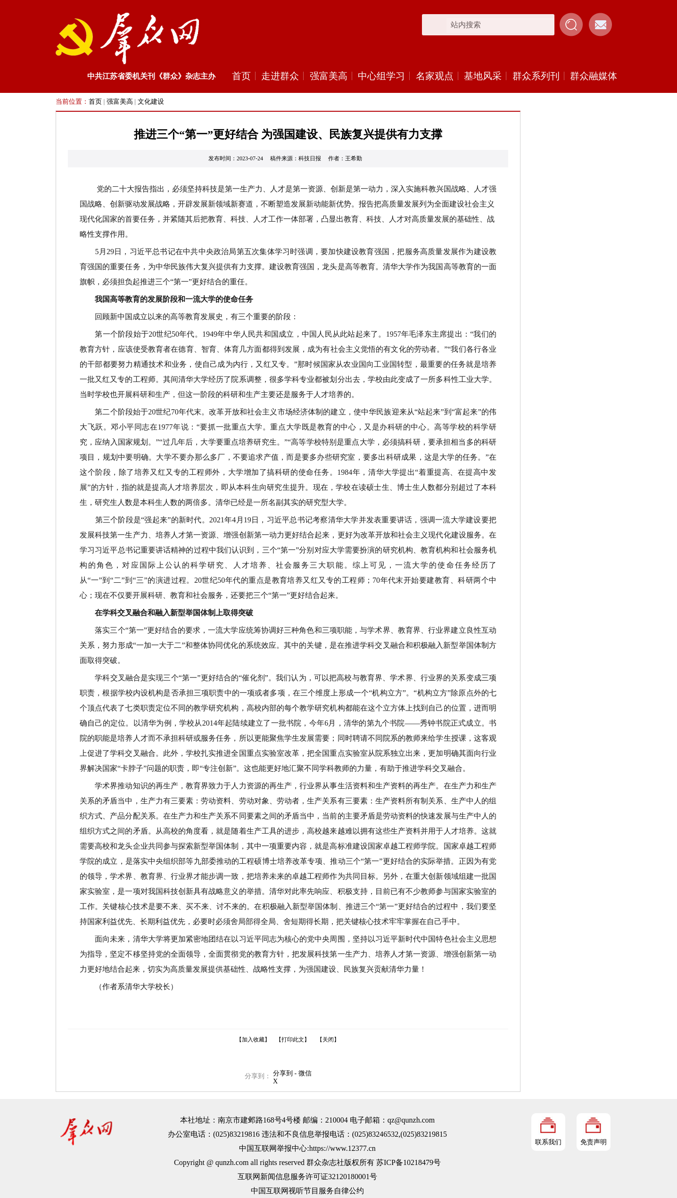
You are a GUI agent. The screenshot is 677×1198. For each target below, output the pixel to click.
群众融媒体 (593, 76)
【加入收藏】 (253, 1039)
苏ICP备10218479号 (408, 1162)
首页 (241, 76)
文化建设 (151, 101)
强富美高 (328, 76)
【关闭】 (328, 1039)
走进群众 (280, 76)
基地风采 (483, 76)
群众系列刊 (536, 76)
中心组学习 (381, 76)
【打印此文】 (293, 1039)
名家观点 (435, 76)
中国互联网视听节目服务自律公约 (307, 1191)
